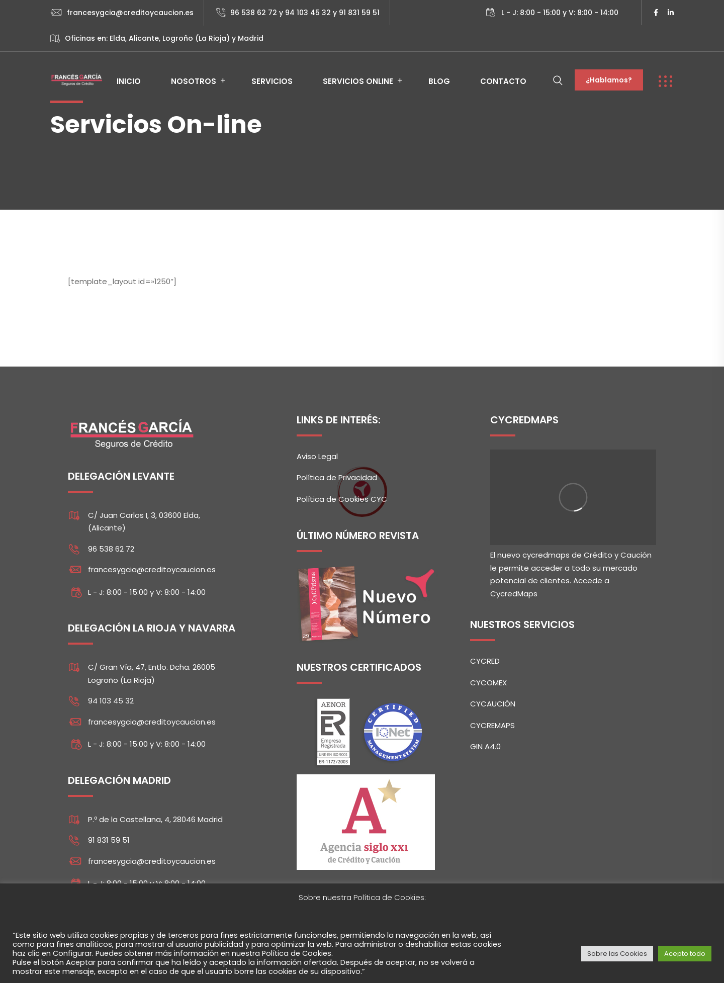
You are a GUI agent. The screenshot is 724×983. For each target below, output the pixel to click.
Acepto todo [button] (684, 953)
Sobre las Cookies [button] (617, 953)
